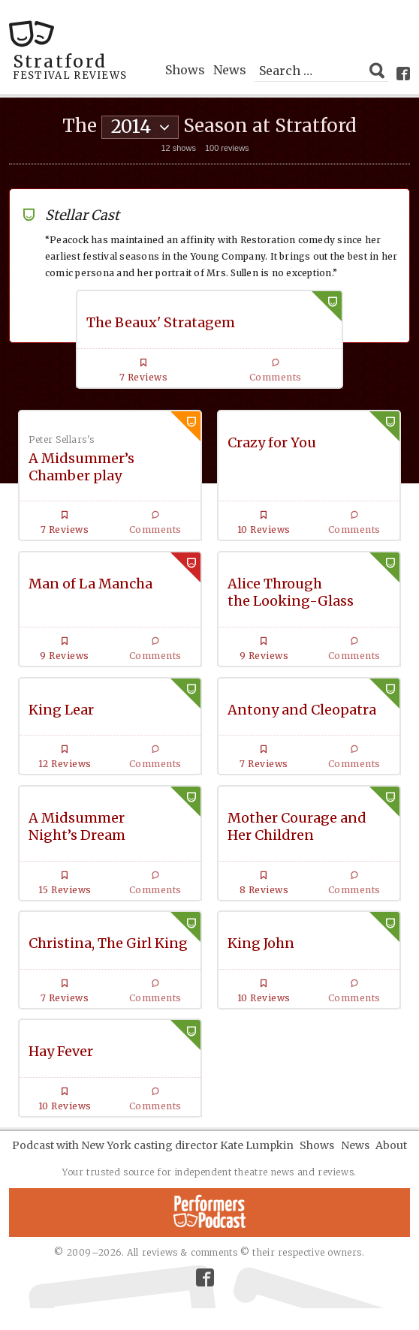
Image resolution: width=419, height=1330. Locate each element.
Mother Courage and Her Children (297, 826)
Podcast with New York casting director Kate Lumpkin (153, 1145)
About (391, 1145)
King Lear (61, 709)
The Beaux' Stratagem (160, 322)
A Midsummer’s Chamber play (81, 467)
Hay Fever (61, 1051)
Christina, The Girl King (108, 943)
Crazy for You (272, 442)
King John (261, 943)
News (229, 69)
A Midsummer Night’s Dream (77, 826)
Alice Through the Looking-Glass (291, 592)
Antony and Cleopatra (302, 709)
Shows (185, 69)
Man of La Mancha (90, 583)
